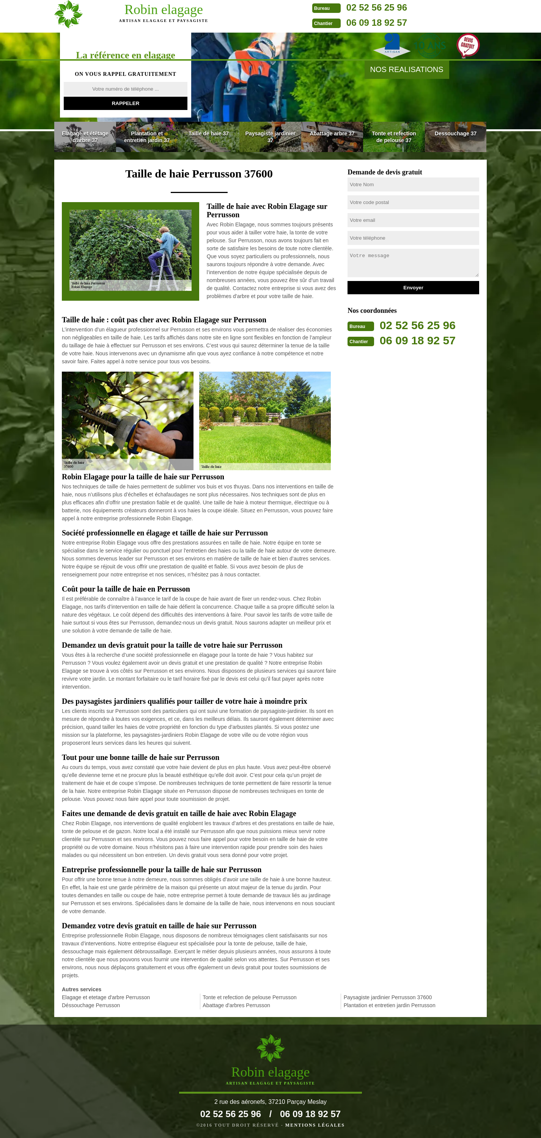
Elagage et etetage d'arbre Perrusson (106, 997)
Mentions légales (315, 1125)
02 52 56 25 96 (310, 7)
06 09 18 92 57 (310, 22)
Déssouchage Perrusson (91, 1005)
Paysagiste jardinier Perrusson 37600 (388, 997)
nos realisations (406, 69)
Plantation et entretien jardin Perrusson (390, 1005)
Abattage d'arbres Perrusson (236, 1005)
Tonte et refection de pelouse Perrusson (250, 997)
